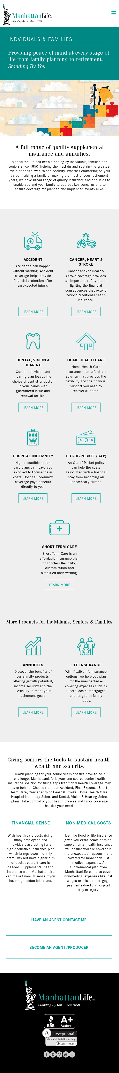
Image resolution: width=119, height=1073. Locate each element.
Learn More (33, 311)
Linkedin (53, 1054)
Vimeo (59, 1054)
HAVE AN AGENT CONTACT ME (59, 919)
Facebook (47, 1054)
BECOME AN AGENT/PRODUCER (58, 947)
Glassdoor (72, 1054)
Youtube (66, 1054)
